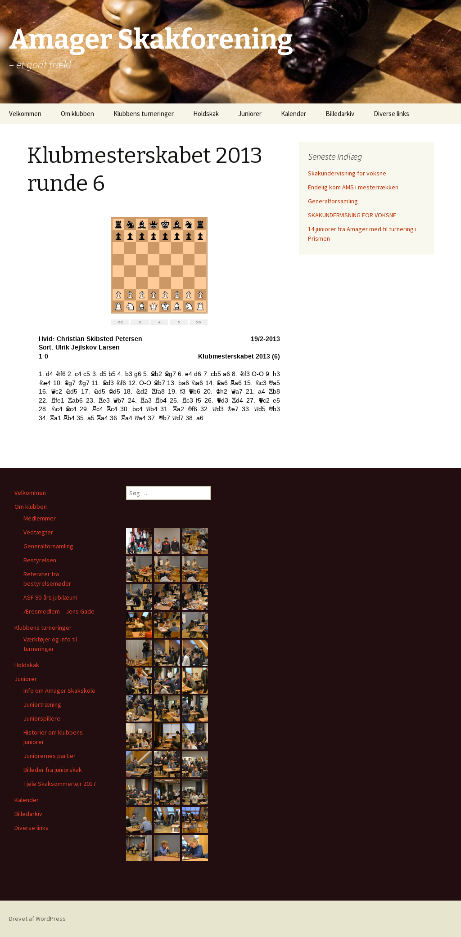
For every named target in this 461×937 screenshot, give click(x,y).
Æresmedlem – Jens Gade (59, 611)
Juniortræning (42, 704)
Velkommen (25, 113)
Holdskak (206, 113)
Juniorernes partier (49, 756)
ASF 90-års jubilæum (50, 597)
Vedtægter (38, 532)
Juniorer (250, 113)
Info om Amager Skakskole (59, 690)
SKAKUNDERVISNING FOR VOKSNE (352, 215)
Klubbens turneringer (143, 113)
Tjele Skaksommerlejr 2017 (59, 784)
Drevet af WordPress (37, 919)
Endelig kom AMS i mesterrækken (353, 187)
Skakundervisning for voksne (347, 173)
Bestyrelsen (39, 560)
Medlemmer (39, 518)
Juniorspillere (41, 718)
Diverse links (391, 113)
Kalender (293, 113)
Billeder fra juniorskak (52, 770)
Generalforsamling (333, 201)
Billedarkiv (339, 113)
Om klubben (77, 113)
